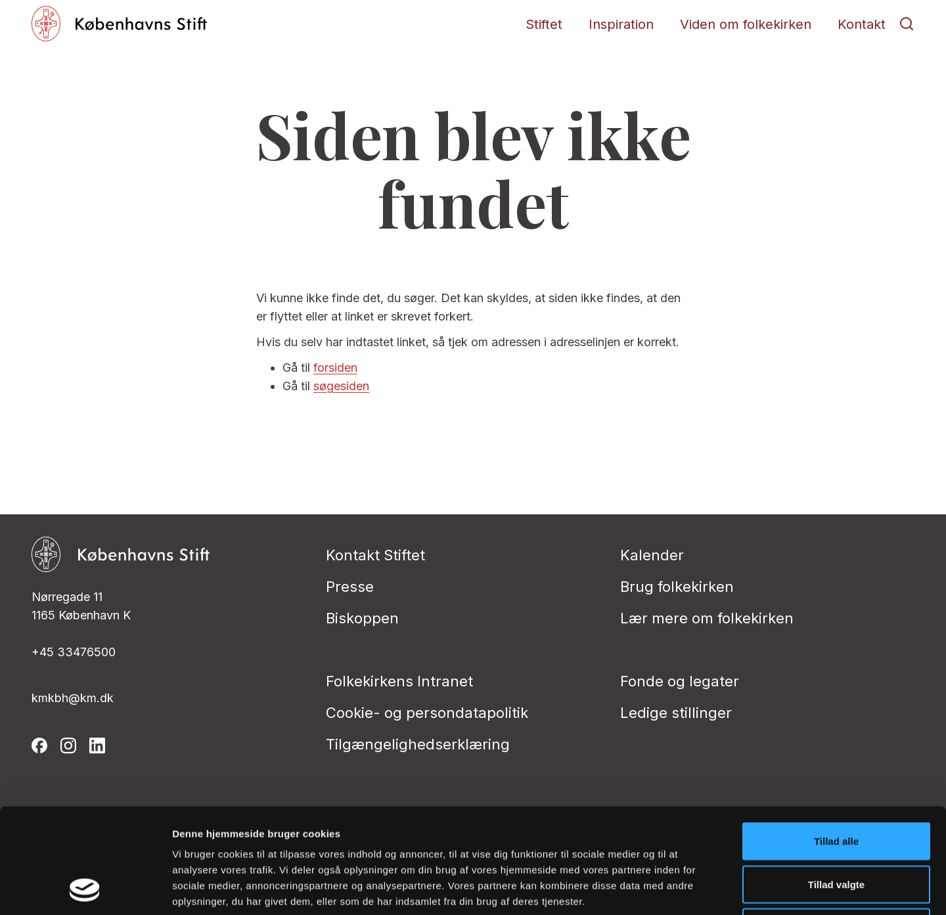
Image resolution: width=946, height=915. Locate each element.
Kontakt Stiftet (375, 555)
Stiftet (544, 24)
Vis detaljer (683, 889)
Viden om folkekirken (745, 24)
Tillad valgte (836, 786)
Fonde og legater (679, 681)
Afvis (836, 828)
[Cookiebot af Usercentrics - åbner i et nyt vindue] (85, 889)
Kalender (652, 555)
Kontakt (862, 24)
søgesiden (341, 386)
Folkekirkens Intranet (399, 681)
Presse (350, 586)
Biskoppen (362, 618)
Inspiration (621, 24)
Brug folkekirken (677, 586)
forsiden (335, 367)
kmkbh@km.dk (73, 698)
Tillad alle (836, 742)
